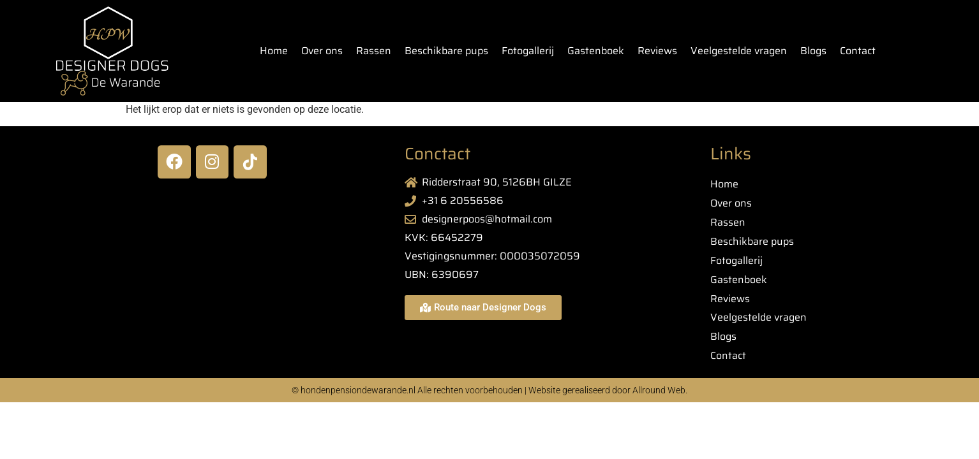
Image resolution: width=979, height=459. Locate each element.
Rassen (373, 51)
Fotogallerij (528, 51)
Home (274, 51)
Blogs (813, 51)
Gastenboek (595, 51)
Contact (858, 51)
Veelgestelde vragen (739, 51)
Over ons (322, 51)
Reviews (657, 51)
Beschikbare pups (446, 51)
